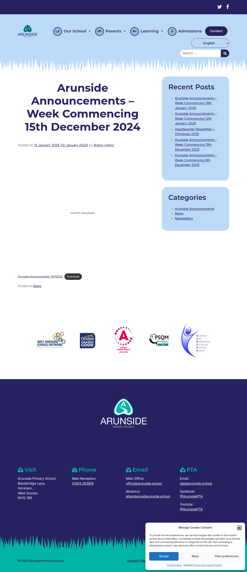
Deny (195, 556)
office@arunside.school (144, 483)
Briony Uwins (104, 145)
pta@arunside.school (196, 483)
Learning (147, 31)
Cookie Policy (174, 565)
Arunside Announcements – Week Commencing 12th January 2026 (196, 118)
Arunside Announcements (194, 209)
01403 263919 (82, 483)
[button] (239, 527)
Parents (110, 31)
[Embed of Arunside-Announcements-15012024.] (82, 213)
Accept (164, 556)
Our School (72, 31)
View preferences (226, 556)
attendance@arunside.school (148, 496)
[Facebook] (227, 7)
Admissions (185, 31)
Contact (216, 31)
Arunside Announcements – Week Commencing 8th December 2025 (196, 160)
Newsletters (184, 218)
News (37, 286)
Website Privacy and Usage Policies (202, 565)
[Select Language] (210, 43)
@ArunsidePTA (191, 496)
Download (73, 276)
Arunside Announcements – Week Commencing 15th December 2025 (196, 144)
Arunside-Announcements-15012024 (40, 276)
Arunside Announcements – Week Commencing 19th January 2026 (196, 103)
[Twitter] (219, 7)
